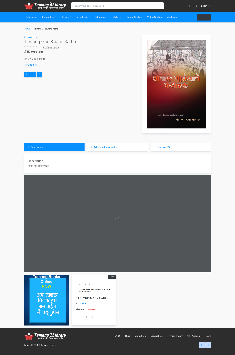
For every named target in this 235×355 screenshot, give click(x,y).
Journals (83, 303)
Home (27, 28)
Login (205, 5)
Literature (30, 37)
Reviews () (162, 147)
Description (35, 147)
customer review (51, 47)
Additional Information (104, 147)
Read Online (30, 65)
